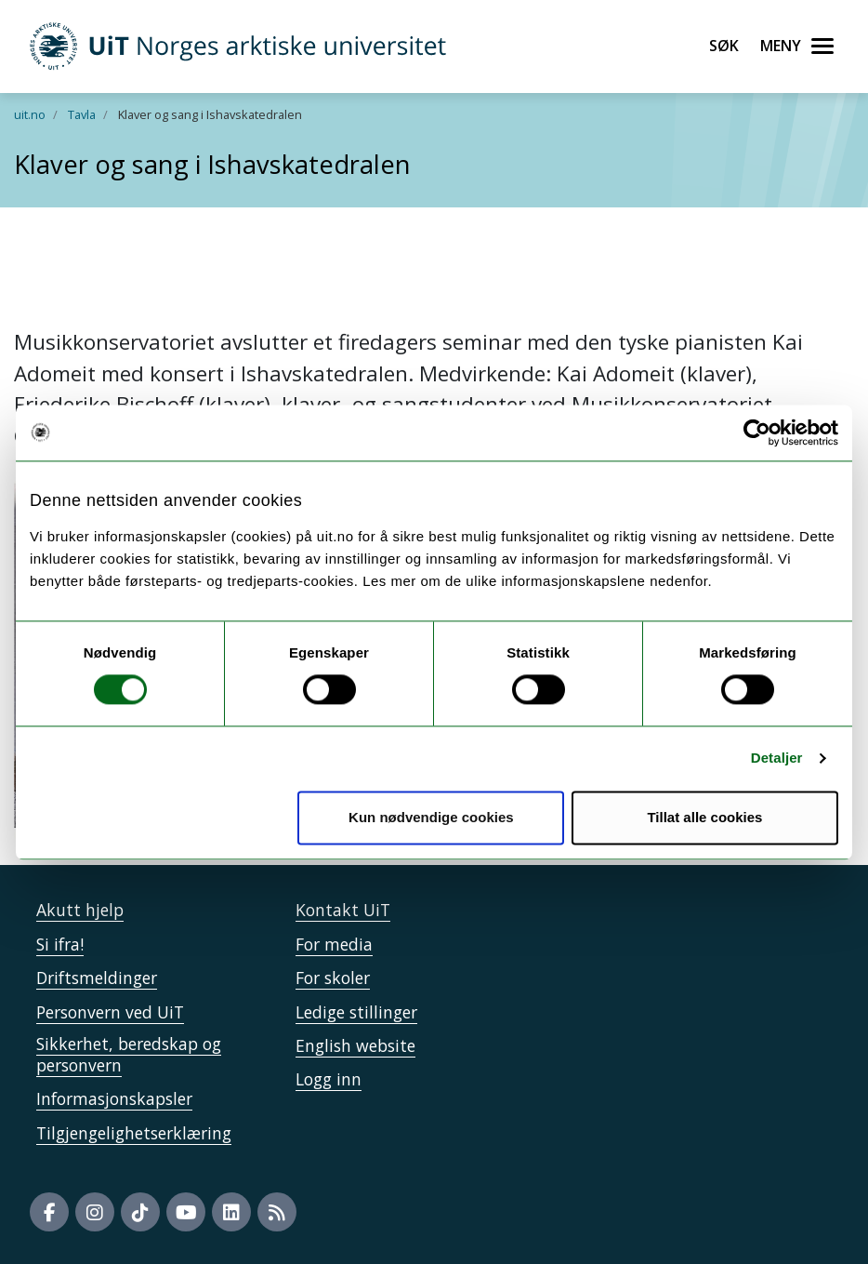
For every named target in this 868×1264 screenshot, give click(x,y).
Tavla (82, 114)
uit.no (30, 114)
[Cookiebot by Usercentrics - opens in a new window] (757, 432)
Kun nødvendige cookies (431, 817)
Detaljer (777, 758)
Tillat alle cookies (704, 817)
